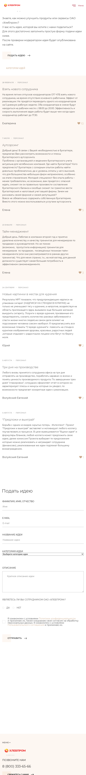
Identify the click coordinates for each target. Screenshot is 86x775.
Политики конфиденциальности (57, 618)
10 (82, 123)
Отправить (14, 638)
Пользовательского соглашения (26, 625)
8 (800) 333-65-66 (16, 766)
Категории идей (15, 68)
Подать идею (16, 55)
